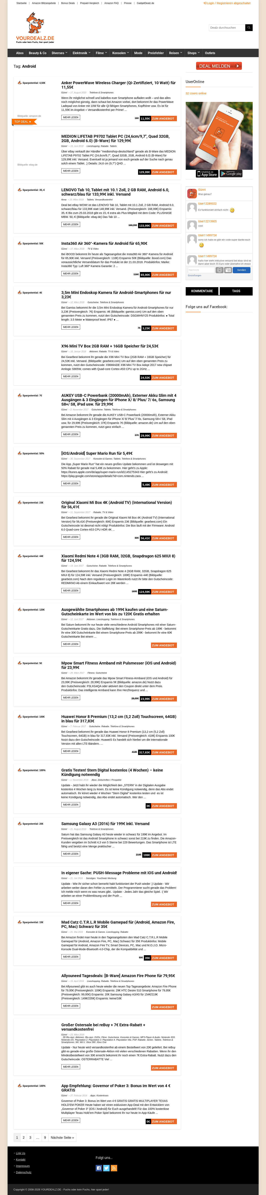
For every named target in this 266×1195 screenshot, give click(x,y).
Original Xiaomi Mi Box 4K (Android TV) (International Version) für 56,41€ (116, 504)
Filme (100, 53)
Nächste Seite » (62, 1137)
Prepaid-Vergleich (89, 3)
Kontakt (20, 1159)
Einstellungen (194, 275)
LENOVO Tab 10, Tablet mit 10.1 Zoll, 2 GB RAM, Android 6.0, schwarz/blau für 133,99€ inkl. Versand (115, 192)
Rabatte (105, 146)
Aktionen (93, 351)
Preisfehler (156, 53)
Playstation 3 (95, 1040)
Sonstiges (90, 878)
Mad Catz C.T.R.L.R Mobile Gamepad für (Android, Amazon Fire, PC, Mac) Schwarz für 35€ (118, 924)
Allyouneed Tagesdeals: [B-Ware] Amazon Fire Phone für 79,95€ (118, 975)
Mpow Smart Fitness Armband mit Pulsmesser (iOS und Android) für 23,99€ (118, 665)
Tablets (113, 146)
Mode (138, 53)
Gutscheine (93, 302)
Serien (150, 1040)
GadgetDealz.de (145, 3)
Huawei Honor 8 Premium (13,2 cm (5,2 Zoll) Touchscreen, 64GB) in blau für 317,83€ (118, 718)
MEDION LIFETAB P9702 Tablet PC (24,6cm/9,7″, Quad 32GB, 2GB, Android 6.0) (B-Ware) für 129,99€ (115, 138)
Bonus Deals (68, 3)
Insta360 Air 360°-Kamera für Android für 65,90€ (104, 243)
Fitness (90, 673)
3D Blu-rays (68, 1037)
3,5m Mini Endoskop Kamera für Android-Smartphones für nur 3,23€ (116, 294)
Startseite (22, 3)
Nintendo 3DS (168, 1037)
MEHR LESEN (70, 117)
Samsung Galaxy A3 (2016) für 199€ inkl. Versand (105, 823)
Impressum (23, 1166)
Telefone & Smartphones (101, 92)
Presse (127, 3)
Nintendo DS (67, 1040)
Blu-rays (89, 1037)
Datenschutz (23, 1172)
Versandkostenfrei (104, 199)
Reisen (174, 53)
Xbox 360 (90, 1042)
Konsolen (119, 53)
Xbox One (101, 1042)
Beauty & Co (37, 53)
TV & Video (92, 249)
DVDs (97, 1037)
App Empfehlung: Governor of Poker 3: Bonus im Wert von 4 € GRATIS (115, 1088)
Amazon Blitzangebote (44, 3)
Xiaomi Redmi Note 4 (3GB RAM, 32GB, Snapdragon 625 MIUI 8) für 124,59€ (118, 558)
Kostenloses (103, 1095)
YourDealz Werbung (106, 878)
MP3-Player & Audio (150, 1037)
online (196, 93)
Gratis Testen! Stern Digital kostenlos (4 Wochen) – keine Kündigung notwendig (112, 772)
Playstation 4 (108, 1040)
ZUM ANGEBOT (163, 118)
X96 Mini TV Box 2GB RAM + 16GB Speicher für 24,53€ (109, 346)
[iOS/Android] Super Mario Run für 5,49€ (97, 453)
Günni (64, 92)
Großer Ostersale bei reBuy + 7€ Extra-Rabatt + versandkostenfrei (103, 1027)
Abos (20, 53)
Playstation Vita (123, 1040)
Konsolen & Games (102, 459)
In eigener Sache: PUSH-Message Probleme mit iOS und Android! (119, 872)
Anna (64, 199)
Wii (77, 1042)
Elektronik (80, 53)
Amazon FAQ (111, 3)
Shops (191, 53)
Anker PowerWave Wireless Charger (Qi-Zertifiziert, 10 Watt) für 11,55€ (118, 85)
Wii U (82, 1042)
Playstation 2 (81, 1040)
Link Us (20, 1153)
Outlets (210, 53)
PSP (135, 1040)
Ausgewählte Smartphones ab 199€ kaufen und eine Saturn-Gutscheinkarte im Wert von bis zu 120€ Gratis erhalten (114, 611)
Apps (92, 1095)
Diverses (58, 53)
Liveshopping (93, 146)
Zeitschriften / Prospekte (110, 780)
